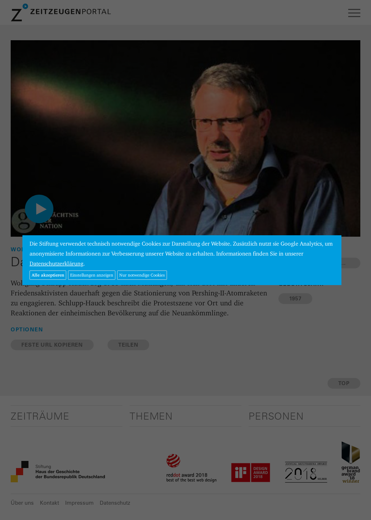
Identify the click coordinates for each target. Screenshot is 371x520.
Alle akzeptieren (48, 275)
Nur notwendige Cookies (142, 275)
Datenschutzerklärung (56, 263)
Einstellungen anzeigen (91, 275)
